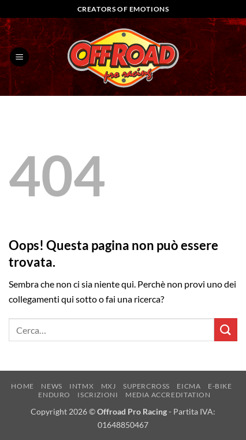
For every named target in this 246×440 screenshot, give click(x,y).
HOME (22, 386)
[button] (19, 56)
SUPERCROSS (146, 386)
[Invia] (225, 329)
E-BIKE (220, 386)
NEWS (51, 386)
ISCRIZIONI (97, 394)
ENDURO (54, 394)
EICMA (188, 386)
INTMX (81, 386)
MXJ (108, 386)
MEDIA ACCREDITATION (168, 394)
